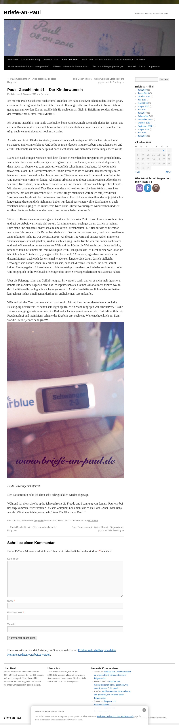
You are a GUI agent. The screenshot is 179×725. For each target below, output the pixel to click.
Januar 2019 (143, 93)
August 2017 (143, 106)
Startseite (13, 59)
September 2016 (145, 126)
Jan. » (169, 172)
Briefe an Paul (50, 59)
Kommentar (13, 558)
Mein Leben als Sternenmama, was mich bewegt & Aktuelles (113, 59)
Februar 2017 (144, 116)
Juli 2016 (142, 132)
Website (11, 624)
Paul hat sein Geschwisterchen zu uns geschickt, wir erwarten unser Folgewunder (112, 675)
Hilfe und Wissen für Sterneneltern (71, 66)
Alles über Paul (70, 59)
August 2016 (143, 129)
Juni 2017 (142, 113)
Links (142, 66)
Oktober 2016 (144, 122)
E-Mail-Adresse (15, 612)
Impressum (154, 66)
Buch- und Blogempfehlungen (108, 66)
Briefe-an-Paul (22, 12)
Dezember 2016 (145, 119)
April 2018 (143, 103)
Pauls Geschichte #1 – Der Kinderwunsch (115, 716)
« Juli (137, 172)
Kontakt (132, 66)
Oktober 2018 (144, 96)
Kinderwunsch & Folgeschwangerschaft (28, 66)
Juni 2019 (142, 90)
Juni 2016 (142, 136)
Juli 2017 (142, 109)
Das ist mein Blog (30, 59)
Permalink (93, 520)
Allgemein (38, 520)
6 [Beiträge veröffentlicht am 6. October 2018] (163, 150)
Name (11, 601)
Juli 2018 (142, 99)
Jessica (44, 94)
